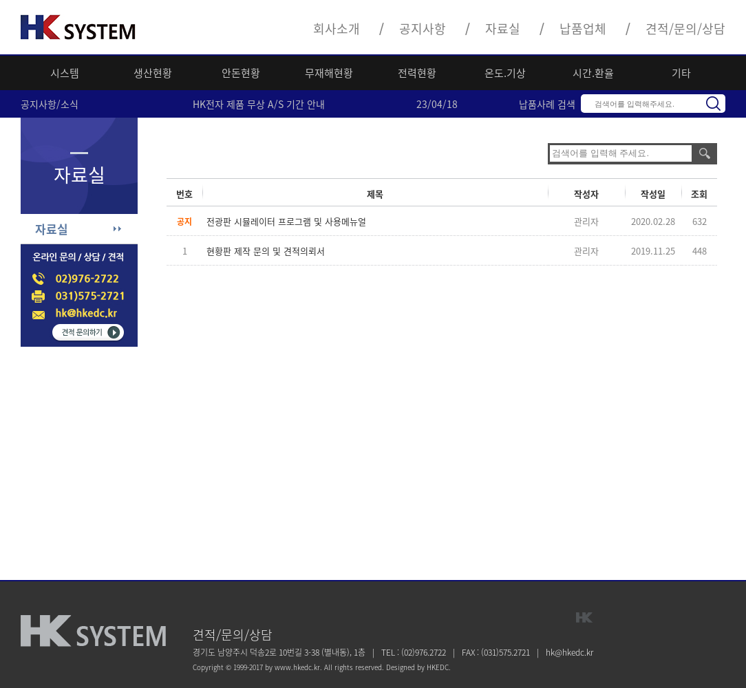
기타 (681, 72)
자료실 (502, 28)
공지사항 (422, 28)
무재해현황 (329, 72)
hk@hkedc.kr (569, 652)
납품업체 (583, 28)
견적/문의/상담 (685, 28)
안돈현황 (241, 72)
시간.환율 (593, 72)
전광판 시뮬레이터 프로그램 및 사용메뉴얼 (286, 221)
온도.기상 (505, 72)
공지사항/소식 (49, 104)
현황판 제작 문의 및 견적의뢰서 (265, 250)
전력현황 (417, 72)
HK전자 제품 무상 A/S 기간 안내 (259, 104)
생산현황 (153, 72)
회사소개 (336, 28)
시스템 (64, 72)
